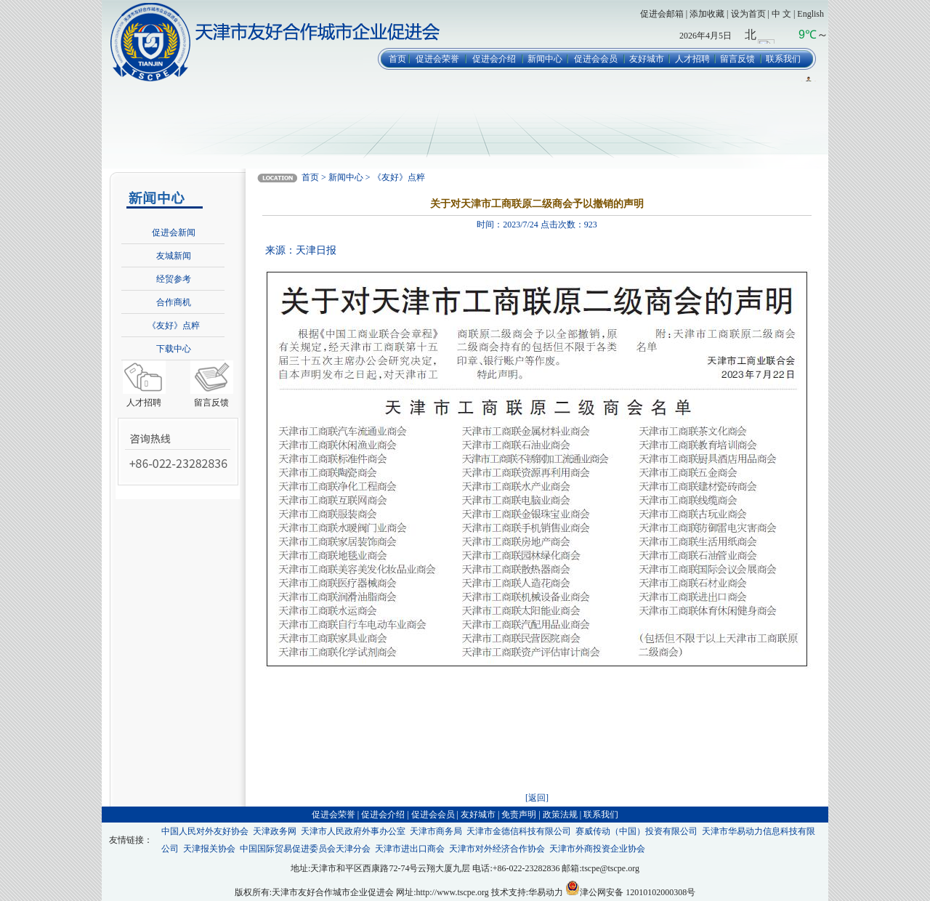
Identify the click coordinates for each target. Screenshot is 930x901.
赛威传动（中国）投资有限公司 (636, 831)
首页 (397, 59)
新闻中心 (544, 59)
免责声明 (518, 814)
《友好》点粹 (173, 325)
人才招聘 (692, 59)
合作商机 (173, 302)
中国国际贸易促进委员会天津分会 (305, 849)
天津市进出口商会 (410, 849)
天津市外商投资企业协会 (597, 849)
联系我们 (783, 59)
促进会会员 (596, 59)
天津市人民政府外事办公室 (353, 831)
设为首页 (748, 14)
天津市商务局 (436, 831)
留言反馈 (737, 59)
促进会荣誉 (437, 59)
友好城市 (646, 59)
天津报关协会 (209, 849)
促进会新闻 (173, 232)
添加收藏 (707, 14)
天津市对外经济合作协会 (497, 849)
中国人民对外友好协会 (204, 831)
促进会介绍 (494, 59)
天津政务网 (274, 831)
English (810, 14)
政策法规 (560, 814)
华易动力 (545, 892)
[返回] (537, 798)
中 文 (781, 14)
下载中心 (173, 349)
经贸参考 (173, 279)
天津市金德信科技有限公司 (518, 831)
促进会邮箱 (662, 14)
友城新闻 (173, 256)
